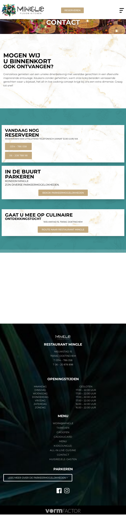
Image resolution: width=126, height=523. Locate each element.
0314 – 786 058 (64, 368)
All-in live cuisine (63, 458)
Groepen (63, 440)
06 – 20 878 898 (64, 373)
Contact (63, 463)
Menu (63, 449)
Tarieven (63, 436)
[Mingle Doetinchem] (63, 295)
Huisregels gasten (63, 467)
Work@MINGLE (63, 431)
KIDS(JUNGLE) (63, 454)
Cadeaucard (63, 445)
